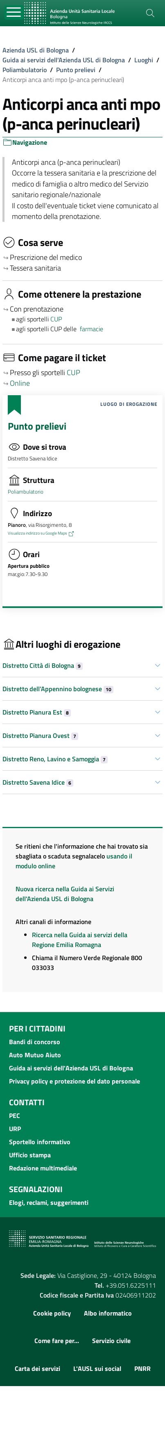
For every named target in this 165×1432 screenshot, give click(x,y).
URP (15, 1129)
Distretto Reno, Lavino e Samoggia (55, 759)
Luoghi (143, 60)
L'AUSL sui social (97, 1368)
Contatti (27, 1102)
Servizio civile (111, 1340)
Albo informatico (108, 1313)
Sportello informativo (39, 1142)
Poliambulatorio (24, 70)
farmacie (91, 329)
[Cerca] (150, 13)
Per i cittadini (37, 1028)
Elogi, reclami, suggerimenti (48, 1202)
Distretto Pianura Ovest (40, 735)
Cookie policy (52, 1313)
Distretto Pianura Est (36, 712)
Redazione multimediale (43, 1168)
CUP (56, 319)
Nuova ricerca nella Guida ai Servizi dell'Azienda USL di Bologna (65, 894)
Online (20, 383)
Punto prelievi (75, 70)
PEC (14, 1115)
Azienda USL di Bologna (35, 50)
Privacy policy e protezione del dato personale (74, 1081)
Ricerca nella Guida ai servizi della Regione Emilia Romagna (79, 939)
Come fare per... (56, 1340)
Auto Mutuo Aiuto (35, 1055)
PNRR (142, 1368)
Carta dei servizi (37, 1368)
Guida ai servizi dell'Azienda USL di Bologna (63, 60)
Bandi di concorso (34, 1042)
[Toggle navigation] (14, 12)
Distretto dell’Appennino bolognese (57, 689)
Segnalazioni (36, 1189)
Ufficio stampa (30, 1155)
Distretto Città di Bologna (42, 665)
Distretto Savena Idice (37, 782)
